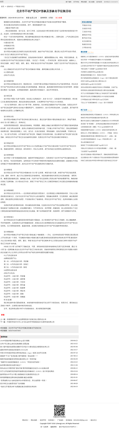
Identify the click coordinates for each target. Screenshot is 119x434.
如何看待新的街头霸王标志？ (11, 365)
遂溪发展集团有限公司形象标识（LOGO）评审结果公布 (100, 114)
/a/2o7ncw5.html (14, 330)
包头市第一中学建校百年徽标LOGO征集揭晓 (96, 60)
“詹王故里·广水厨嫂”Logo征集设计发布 (94, 69)
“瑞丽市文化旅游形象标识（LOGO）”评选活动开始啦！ (20, 362)
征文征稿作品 (86, 41)
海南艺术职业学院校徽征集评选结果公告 (94, 118)
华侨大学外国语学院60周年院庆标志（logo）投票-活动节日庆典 (23, 353)
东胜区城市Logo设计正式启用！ (91, 84)
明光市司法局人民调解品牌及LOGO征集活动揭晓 (97, 96)
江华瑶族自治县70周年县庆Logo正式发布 (94, 99)
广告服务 (60, 420)
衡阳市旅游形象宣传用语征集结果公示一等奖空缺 (18, 359)
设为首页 (99, 2)
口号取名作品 (86, 47)
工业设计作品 (86, 32)
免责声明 (43, 420)
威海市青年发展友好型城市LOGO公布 (14, 350)
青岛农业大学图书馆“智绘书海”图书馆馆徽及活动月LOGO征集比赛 (24, 368)
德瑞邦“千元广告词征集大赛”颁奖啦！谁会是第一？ (19, 356)
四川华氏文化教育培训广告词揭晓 (12, 383)
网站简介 (25, 420)
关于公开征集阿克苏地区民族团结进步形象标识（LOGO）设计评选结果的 (27, 371)
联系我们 (51, 420)
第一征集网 (44, 427)
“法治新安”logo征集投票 (89, 151)
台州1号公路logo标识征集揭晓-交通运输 (14, 344)
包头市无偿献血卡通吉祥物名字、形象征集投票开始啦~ (99, 154)
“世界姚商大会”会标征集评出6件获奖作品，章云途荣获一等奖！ (23, 380)
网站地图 (84, 2)
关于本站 (76, 2)
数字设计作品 (86, 38)
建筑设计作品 (86, 35)
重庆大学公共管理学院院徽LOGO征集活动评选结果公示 (100, 63)
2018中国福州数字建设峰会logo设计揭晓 (14, 341)
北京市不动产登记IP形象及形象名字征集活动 (25, 328)
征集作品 (10, 6)
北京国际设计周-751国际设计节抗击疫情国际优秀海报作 (100, 157)
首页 (2, 2)
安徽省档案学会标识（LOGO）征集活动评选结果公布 (99, 130)
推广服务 (68, 2)
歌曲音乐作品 (86, 44)
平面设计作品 (20, 6)
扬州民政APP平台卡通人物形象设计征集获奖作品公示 (19, 374)
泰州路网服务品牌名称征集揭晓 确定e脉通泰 (16, 377)
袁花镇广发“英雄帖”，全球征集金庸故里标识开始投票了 (100, 124)
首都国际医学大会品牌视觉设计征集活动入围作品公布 (26, 319)
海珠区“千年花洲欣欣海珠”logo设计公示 (94, 145)
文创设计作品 (86, 28)
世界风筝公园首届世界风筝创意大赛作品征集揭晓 (97, 90)
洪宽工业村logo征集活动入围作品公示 (93, 81)
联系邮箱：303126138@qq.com (77, 420)
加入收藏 (91, 2)
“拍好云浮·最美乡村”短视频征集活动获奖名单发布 (18, 386)
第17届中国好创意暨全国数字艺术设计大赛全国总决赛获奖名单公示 (24, 347)
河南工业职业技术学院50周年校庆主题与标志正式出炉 (99, 160)
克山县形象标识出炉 (87, 142)
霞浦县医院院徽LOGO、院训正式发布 (93, 75)
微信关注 (94, 420)
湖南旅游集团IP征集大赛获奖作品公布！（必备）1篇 (98, 136)
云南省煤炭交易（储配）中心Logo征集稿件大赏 (97, 127)
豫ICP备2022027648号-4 (67, 427)
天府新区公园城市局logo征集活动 (92, 72)
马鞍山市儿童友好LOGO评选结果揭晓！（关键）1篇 (98, 148)
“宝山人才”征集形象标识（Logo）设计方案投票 (97, 102)
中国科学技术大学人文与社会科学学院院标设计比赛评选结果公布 (30, 322)
